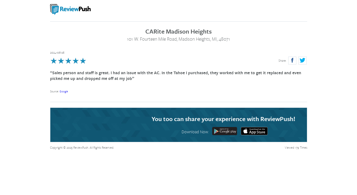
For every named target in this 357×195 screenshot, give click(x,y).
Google (64, 91)
